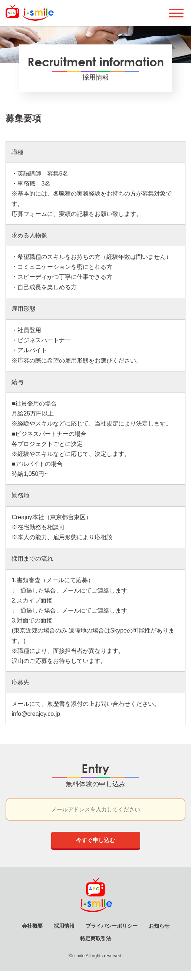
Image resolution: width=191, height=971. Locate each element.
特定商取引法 (95, 938)
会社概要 (32, 926)
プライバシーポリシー (112, 926)
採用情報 (64, 926)
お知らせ (159, 926)
